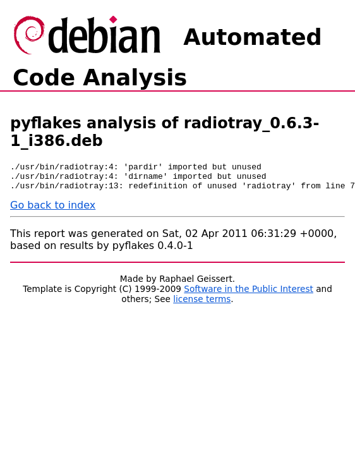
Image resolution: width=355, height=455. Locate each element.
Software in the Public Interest (248, 294)
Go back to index (52, 211)
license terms (202, 305)
